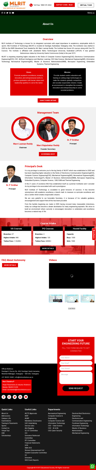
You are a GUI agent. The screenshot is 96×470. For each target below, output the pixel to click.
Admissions (6, 416)
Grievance (28, 458)
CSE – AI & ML (53, 428)
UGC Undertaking (31, 423)
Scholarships (6, 436)
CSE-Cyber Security (55, 431)
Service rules (29, 426)
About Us (5, 413)
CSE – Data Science (55, 426)
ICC (26, 433)
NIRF (26, 416)
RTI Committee (30, 440)
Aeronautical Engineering (57, 413)
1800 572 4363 (46, 5)
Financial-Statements (32, 443)
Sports (4, 426)
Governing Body (48, 154)
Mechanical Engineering (80, 433)
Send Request (76, 388)
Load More (71, 308)
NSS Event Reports (32, 460)
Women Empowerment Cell (34, 450)
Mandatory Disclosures (33, 421)
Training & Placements (10, 423)
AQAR (27, 418)
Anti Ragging (29, 428)
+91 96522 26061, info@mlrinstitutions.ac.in (17, 377)
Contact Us (5, 428)
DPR (26, 445)
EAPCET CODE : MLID (64, 5)
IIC (26, 455)
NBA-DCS (28, 448)
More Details (48, 248)
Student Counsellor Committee (36, 453)
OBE (3, 433)
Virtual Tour (86, 5)
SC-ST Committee (31, 431)
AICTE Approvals (31, 413)
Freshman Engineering (80, 423)
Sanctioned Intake (48, 100)
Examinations (6, 421)
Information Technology (80, 426)
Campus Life (6, 418)
